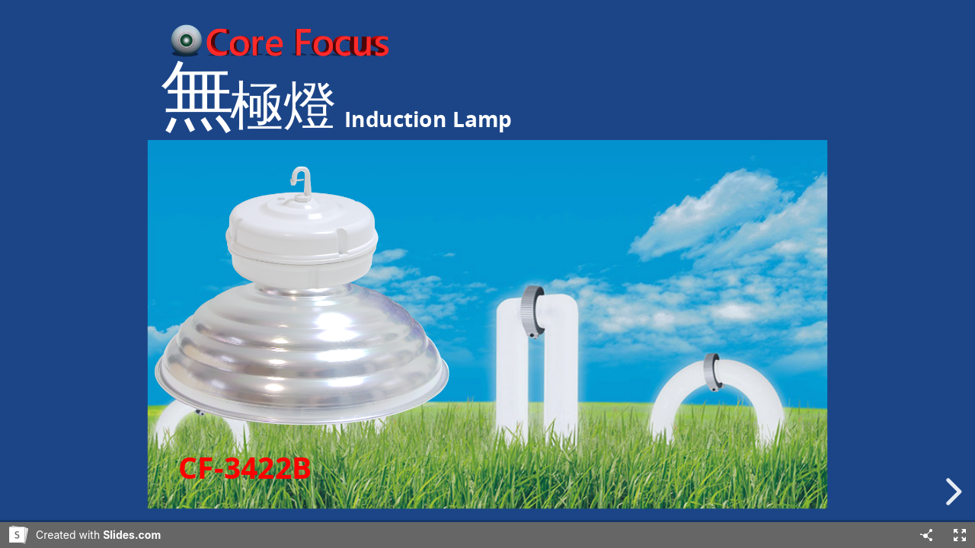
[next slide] (951, 491)
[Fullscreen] (960, 535)
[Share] (926, 535)
